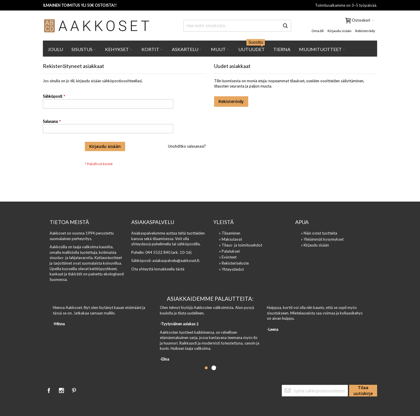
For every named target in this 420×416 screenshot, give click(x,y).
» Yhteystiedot (231, 269)
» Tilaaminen (229, 233)
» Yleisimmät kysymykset (322, 239)
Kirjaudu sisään (339, 31)
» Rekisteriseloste (234, 263)
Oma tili (318, 31)
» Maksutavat (230, 239)
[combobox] (237, 26)
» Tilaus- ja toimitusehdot (240, 245)
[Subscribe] (363, 390)
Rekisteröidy (365, 31)
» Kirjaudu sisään (315, 245)
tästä (180, 269)
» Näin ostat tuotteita (319, 233)
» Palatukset (229, 251)
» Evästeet (228, 257)
